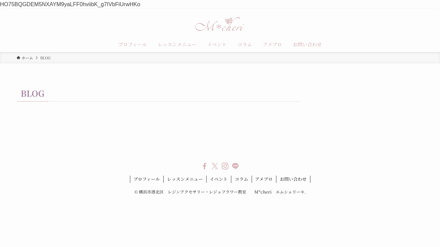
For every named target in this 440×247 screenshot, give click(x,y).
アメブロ (264, 179)
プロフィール (146, 179)
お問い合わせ (293, 179)
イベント (219, 179)
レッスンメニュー (185, 179)
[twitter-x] (215, 166)
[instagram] (225, 166)
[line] (235, 166)
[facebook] (204, 166)
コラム (241, 179)
